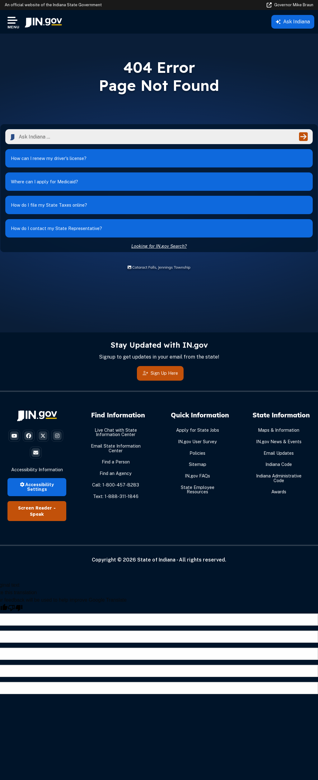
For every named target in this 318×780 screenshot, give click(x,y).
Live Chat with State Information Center (116, 432)
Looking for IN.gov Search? (159, 246)
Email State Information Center (116, 448)
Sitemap (197, 464)
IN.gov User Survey (197, 441)
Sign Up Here (160, 373)
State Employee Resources (197, 489)
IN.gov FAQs (197, 475)
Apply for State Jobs (197, 430)
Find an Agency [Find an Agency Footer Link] (116, 473)
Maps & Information (278, 430)
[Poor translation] (15, 608)
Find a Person (116, 461)
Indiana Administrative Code (279, 478)
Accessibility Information (37, 469)
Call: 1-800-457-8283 (115, 484)
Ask (293, 22)
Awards (278, 491)
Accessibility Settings (37, 486)
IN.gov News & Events (279, 441)
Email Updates (279, 453)
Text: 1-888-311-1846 (115, 496)
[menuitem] (43, 21)
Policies (197, 453)
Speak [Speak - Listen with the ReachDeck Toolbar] (37, 514)
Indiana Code (278, 464)
